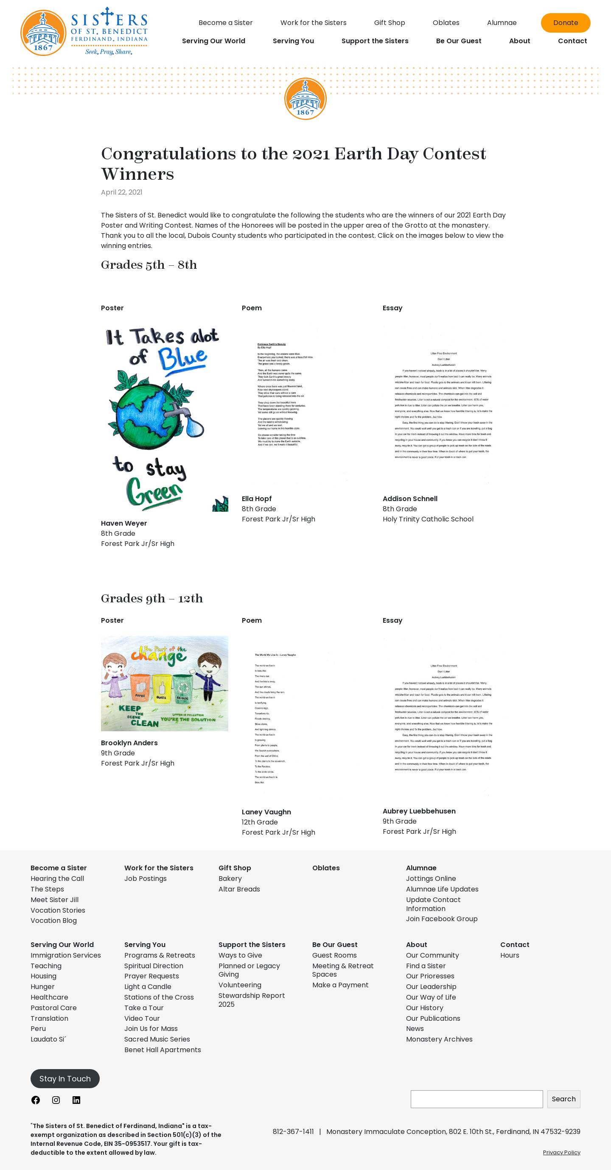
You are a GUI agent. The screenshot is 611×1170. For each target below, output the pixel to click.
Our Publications (433, 1018)
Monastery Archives (439, 1039)
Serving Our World (62, 945)
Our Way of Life (431, 997)
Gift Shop (235, 868)
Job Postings (145, 878)
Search (564, 1099)
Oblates (326, 868)
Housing (43, 976)
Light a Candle (147, 987)
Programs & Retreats (159, 955)
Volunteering (240, 985)
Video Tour (142, 1018)
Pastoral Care (54, 1008)
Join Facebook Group (442, 919)
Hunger (43, 987)
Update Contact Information (433, 904)
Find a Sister (426, 966)
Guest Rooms (334, 955)
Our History (424, 1008)
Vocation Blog (54, 920)
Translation (49, 1018)
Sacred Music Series (158, 1039)
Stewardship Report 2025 (252, 1000)
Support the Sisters (252, 945)
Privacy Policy (561, 1152)
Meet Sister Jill (54, 900)
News (415, 1029)
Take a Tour (144, 1008)
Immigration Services (66, 955)
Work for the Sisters (158, 868)
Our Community (432, 955)
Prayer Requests (151, 976)
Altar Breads (239, 889)
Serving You (144, 945)
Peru (38, 1029)
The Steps (47, 889)
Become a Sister (59, 868)
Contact (515, 945)
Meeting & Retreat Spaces (343, 970)
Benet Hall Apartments (162, 1050)
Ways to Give (240, 955)
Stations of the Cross (159, 997)
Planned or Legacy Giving (249, 970)
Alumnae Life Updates (442, 889)
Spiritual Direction (153, 966)
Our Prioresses (430, 976)
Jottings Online (431, 878)
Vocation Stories (58, 910)
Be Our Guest (335, 945)
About (416, 945)
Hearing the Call (57, 878)
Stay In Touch (65, 1078)
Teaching (46, 966)
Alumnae (421, 868)
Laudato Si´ (48, 1039)
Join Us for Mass (151, 1029)
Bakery (230, 878)
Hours (509, 955)
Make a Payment (340, 985)
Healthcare (49, 997)
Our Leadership (431, 987)
